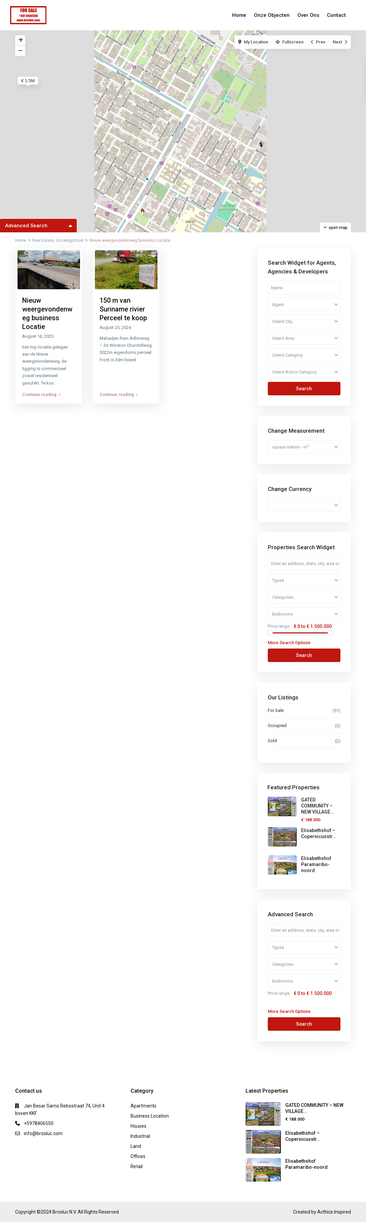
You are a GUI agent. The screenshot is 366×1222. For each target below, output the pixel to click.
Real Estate (43, 240)
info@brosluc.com (43, 1133)
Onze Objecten (272, 15)
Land (136, 1146)
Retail (137, 1166)
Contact (336, 15)
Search (304, 388)
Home (239, 15)
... (56, 383)
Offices (138, 1156)
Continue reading (41, 394)
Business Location (150, 1116)
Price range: (279, 626)
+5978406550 (38, 1123)
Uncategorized (69, 240)
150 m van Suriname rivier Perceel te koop (123, 309)
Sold (272, 740)
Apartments (143, 1106)
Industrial (140, 1136)
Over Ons (308, 15)
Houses (138, 1126)
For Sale (276, 710)
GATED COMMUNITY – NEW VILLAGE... (317, 806)
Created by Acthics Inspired (322, 1212)
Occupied (277, 725)
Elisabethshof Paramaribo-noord (316, 864)
